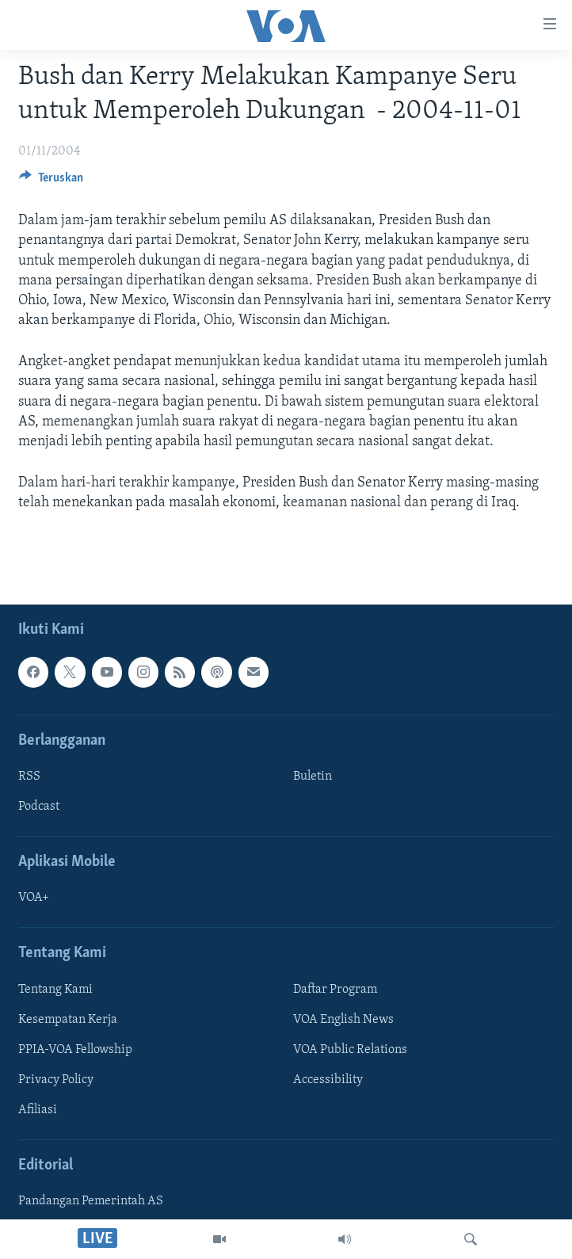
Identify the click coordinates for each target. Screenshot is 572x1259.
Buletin (312, 776)
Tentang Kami (55, 988)
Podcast (38, 806)
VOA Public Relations (350, 1049)
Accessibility (328, 1080)
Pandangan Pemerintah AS (90, 1201)
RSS (29, 776)
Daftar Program (335, 988)
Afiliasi (37, 1110)
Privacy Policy (55, 1080)
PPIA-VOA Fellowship (75, 1049)
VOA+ (33, 897)
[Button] (51, 181)
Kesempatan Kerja (67, 1019)
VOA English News (343, 1019)
